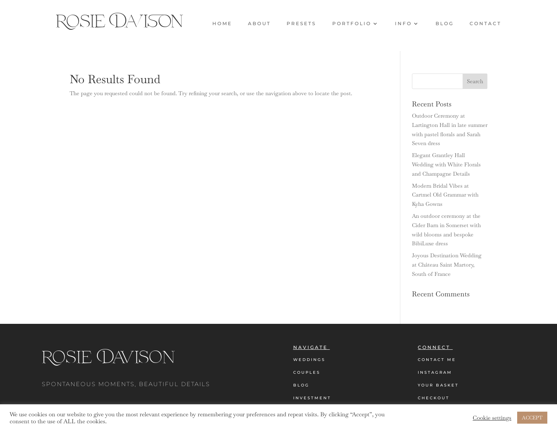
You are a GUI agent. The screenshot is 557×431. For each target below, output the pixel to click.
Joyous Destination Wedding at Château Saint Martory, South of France (447, 264)
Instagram (435, 372)
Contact (485, 23)
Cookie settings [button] (492, 417)
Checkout (433, 397)
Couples (306, 372)
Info (403, 23)
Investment (312, 397)
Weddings (309, 359)
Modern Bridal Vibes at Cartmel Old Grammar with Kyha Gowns (445, 195)
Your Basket (438, 385)
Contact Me (437, 359)
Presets (301, 23)
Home (222, 23)
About (259, 23)
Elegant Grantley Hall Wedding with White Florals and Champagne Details (446, 164)
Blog (445, 23)
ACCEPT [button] (532, 417)
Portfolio (351, 23)
